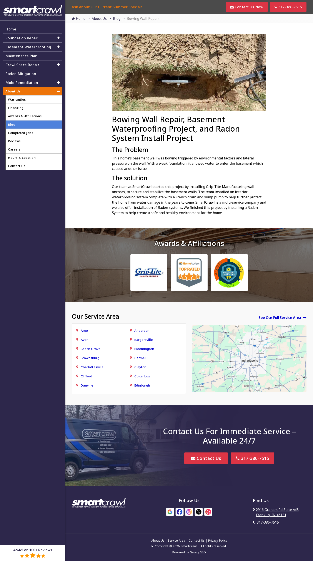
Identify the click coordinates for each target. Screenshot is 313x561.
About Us (99, 18)
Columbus (142, 376)
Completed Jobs (20, 133)
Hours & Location (22, 158)
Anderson (141, 330)
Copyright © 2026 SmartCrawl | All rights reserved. (190, 546)
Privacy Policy (217, 540)
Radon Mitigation (20, 73)
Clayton (140, 367)
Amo (84, 330)
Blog (116, 18)
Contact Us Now (246, 7)
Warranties (17, 99)
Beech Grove (90, 349)
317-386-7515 (288, 7)
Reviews (14, 141)
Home (78, 18)
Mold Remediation (21, 82)
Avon (84, 339)
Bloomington (144, 349)
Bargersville (143, 339)
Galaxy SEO (198, 552)
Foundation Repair (21, 38)
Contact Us (206, 458)
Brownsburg (90, 358)
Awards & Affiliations (25, 116)
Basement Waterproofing (28, 47)
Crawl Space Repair (22, 64)
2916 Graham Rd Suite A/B (276, 512)
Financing (16, 108)
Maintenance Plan (21, 56)
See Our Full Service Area (282, 317)
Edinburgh (142, 385)
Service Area (176, 540)
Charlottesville (92, 367)
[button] (58, 38)
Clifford (86, 376)
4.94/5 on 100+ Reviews (32, 553)
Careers (14, 149)
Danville (87, 385)
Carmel (140, 358)
